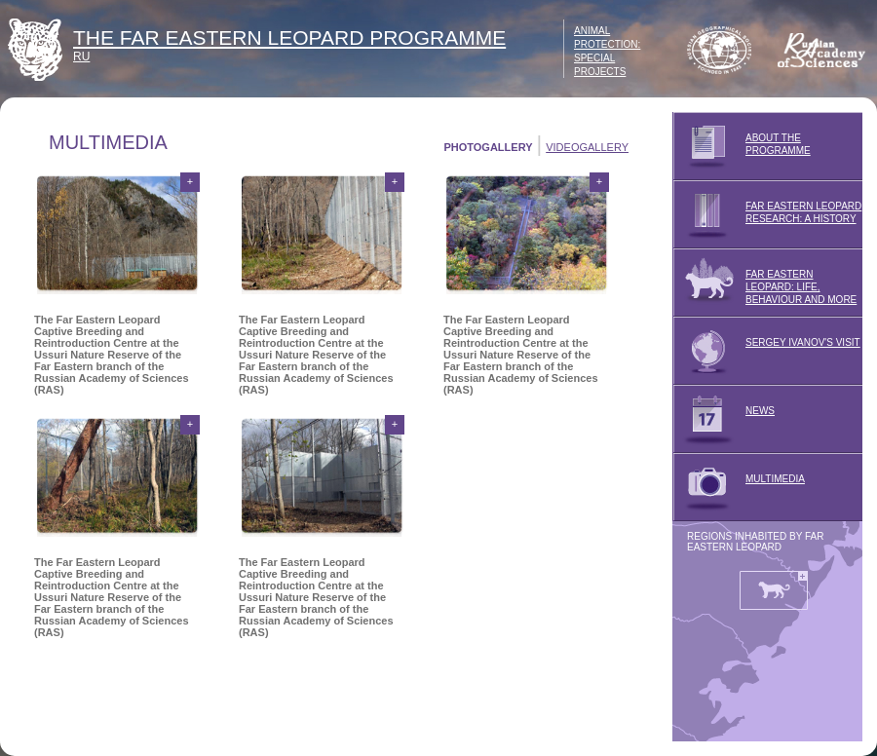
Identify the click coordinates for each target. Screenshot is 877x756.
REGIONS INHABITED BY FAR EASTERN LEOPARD (755, 541)
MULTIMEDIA (738, 487)
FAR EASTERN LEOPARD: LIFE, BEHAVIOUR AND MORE (764, 282)
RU (81, 56)
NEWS (723, 419)
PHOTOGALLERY (487, 147)
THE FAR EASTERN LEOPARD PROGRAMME (289, 37)
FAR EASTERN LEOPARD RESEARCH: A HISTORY (766, 214)
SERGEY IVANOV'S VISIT (766, 351)
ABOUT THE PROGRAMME (741, 146)
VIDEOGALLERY (587, 147)
